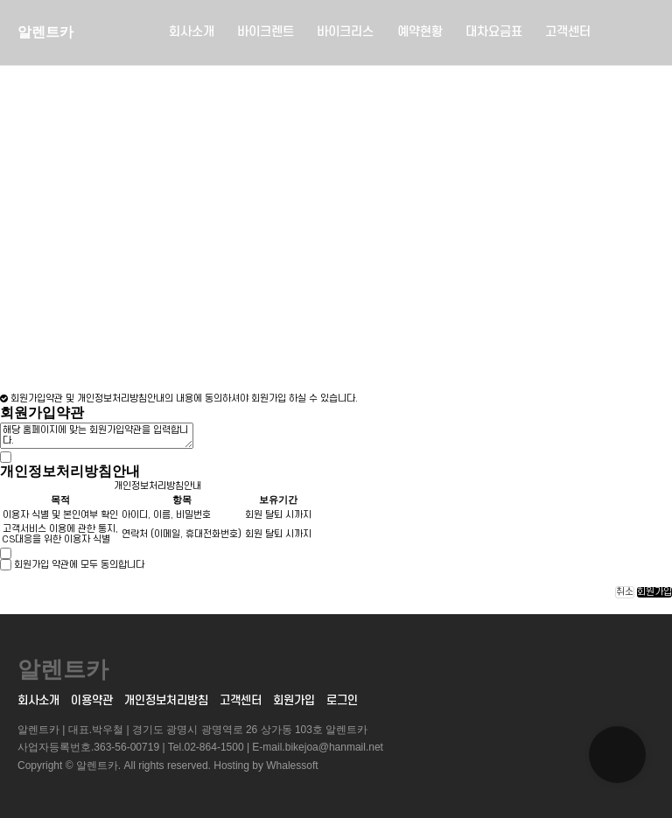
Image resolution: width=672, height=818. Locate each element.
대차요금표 (494, 31)
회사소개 (191, 31)
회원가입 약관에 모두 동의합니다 (79, 565)
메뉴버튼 (639, 33)
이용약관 (92, 700)
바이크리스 (345, 31)
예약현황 (420, 31)
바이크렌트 (265, 31)
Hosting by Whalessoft (266, 765)
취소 (625, 592)
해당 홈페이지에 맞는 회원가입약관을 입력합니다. (96, 436)
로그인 (342, 700)
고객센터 (568, 31)
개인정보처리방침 (166, 700)
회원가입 (654, 592)
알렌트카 (46, 32)
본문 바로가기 (0, 0)
